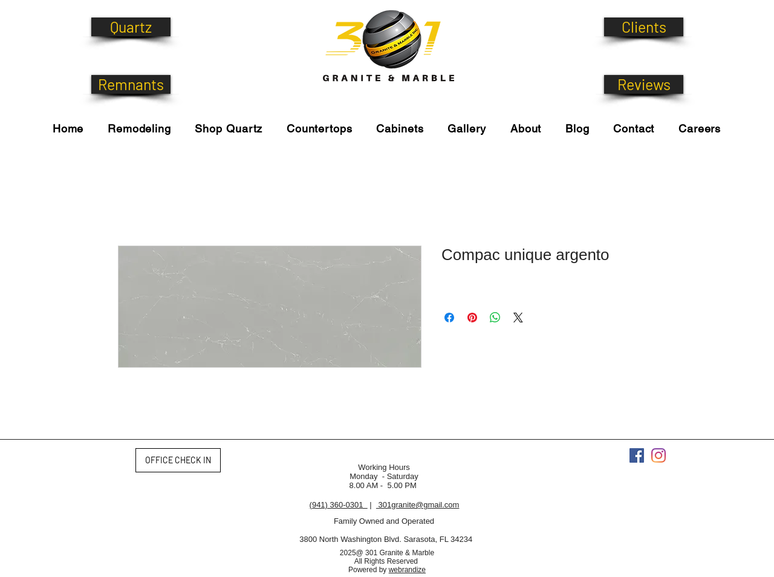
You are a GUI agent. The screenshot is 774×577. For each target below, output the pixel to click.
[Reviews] (643, 84)
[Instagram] (658, 455)
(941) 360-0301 (339, 504)
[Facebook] (636, 455)
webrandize (407, 570)
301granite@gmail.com (417, 504)
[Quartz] (131, 27)
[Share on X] (518, 317)
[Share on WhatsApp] (495, 317)
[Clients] (643, 27)
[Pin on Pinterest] (472, 317)
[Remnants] (131, 84)
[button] (229, 128)
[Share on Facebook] (449, 317)
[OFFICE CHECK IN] (178, 460)
